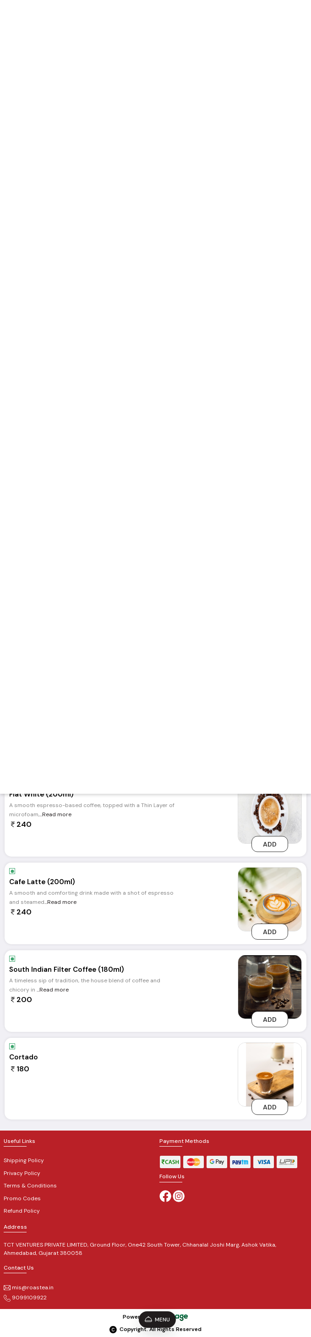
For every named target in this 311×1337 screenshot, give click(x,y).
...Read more (55, 814)
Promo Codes (22, 1198)
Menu (157, 1319)
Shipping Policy (24, 1160)
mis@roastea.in (29, 1287)
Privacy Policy (22, 1173)
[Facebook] (165, 1195)
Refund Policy (22, 1210)
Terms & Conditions (30, 1185)
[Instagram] (179, 1195)
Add (270, 844)
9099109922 (25, 1297)
